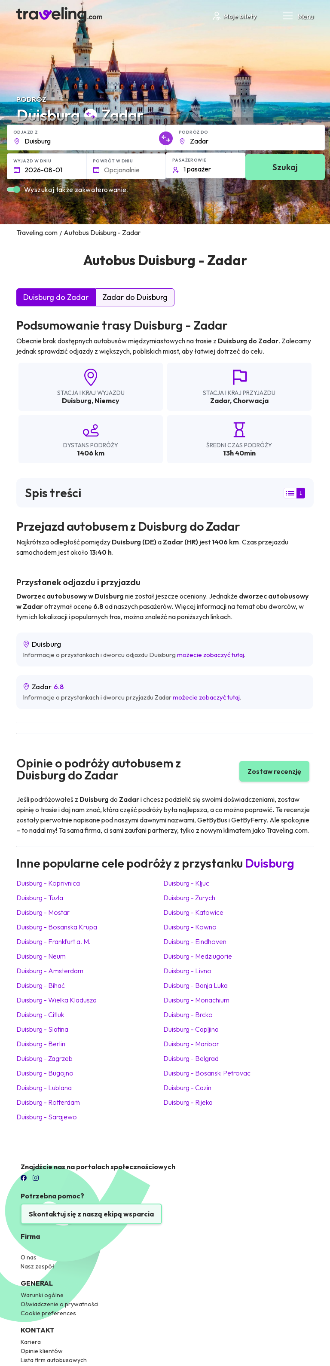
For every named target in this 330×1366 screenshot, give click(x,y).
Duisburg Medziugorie (197, 956)
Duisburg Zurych (189, 897)
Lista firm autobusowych (54, 1360)
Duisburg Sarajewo (46, 1116)
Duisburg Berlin (40, 1043)
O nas (29, 1257)
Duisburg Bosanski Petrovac (207, 1073)
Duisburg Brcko (188, 1014)
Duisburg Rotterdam (48, 1102)
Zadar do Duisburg (135, 297)
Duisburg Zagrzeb (44, 1058)
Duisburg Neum (41, 956)
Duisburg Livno (187, 970)
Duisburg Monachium (196, 1000)
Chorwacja (251, 400)
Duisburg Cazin (187, 1087)
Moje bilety (234, 16)
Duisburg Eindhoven (194, 941)
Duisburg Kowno (190, 927)
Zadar (220, 400)
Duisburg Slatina (42, 1029)
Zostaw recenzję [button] (274, 771)
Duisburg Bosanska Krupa (56, 927)
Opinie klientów (42, 1351)
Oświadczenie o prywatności (59, 1304)
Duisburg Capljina (191, 1029)
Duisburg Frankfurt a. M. (53, 941)
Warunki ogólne (42, 1295)
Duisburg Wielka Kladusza (56, 1000)
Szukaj (285, 167)
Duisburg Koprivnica (48, 883)
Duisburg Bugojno (44, 1073)
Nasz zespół (38, 1266)
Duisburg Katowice (193, 912)
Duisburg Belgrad (191, 1058)
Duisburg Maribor (191, 1043)
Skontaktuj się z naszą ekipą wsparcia (91, 1214)
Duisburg (77, 400)
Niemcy (107, 400)
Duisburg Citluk (40, 1014)
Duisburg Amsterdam (49, 970)
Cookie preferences (48, 1313)
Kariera (31, 1342)
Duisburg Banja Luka (195, 985)
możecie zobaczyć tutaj (210, 655)
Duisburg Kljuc (186, 883)
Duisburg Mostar (43, 912)
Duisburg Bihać (40, 985)
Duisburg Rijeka (188, 1102)
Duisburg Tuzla (39, 897)
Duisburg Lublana (44, 1087)
